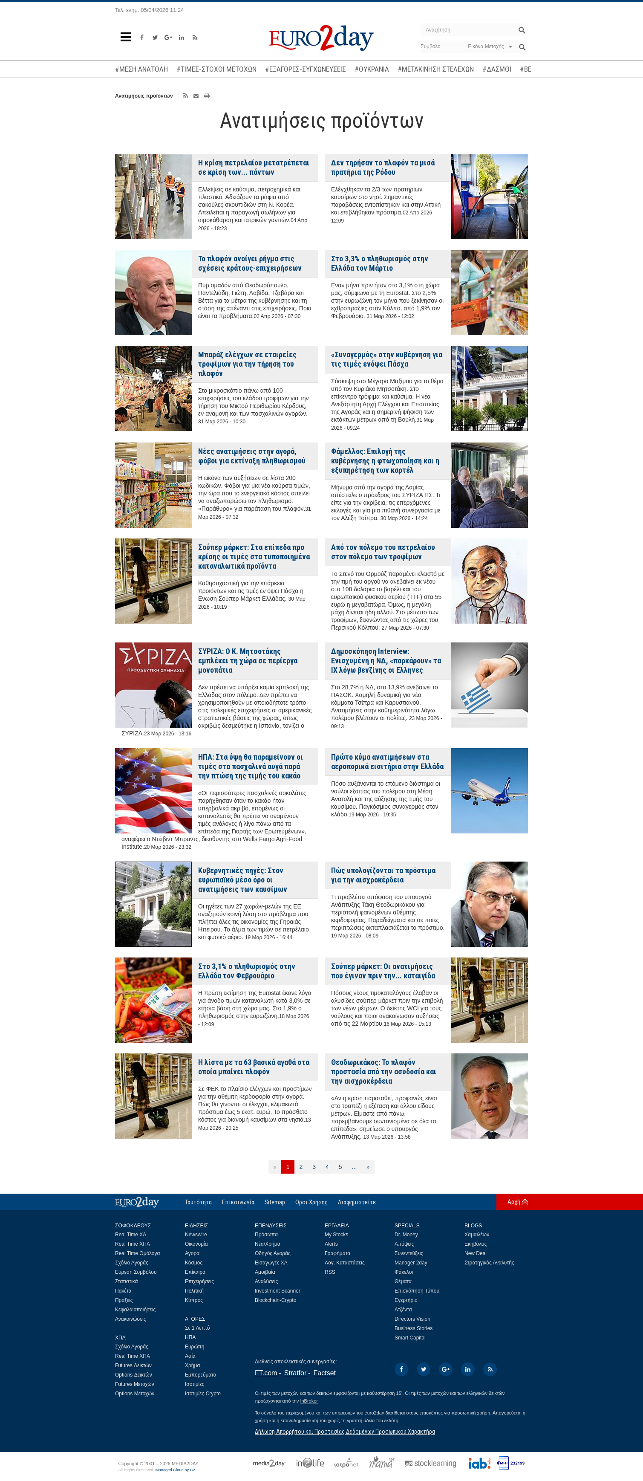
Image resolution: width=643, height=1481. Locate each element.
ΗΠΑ (190, 1337)
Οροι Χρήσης (311, 1202)
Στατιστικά (126, 1281)
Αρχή (513, 1202)
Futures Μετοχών (134, 1384)
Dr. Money (406, 1235)
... (354, 1166)
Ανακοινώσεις (130, 1319)
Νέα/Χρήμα (267, 1244)
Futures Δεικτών (133, 1365)
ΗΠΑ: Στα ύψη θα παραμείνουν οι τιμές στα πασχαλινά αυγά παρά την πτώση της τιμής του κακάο (250, 766)
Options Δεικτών (133, 1375)
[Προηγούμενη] (275, 1167)
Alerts (331, 1244)
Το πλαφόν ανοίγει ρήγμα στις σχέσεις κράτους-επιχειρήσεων (250, 263)
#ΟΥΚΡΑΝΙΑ (372, 69)
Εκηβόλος (475, 1244)
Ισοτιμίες (194, 1384)
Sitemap (275, 1202)
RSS (330, 1272)
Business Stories (414, 1328)
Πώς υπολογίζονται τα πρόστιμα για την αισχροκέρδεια (383, 875)
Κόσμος (193, 1263)
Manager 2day (411, 1263)
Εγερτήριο (406, 1300)
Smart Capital (410, 1338)
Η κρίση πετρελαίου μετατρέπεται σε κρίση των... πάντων (253, 167)
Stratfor (295, 1373)
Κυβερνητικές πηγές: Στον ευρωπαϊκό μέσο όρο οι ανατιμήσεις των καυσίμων (242, 880)
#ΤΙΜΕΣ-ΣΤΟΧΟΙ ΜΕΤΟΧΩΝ (216, 69)
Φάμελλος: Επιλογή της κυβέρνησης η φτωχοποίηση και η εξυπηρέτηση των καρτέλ (385, 460)
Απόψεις (404, 1244)
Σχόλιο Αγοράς (131, 1263)
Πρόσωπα (266, 1235)
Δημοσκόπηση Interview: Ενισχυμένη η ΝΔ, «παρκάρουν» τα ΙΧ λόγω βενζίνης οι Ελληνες (386, 660)
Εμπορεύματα (200, 1375)
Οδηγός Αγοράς (273, 1253)
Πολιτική (194, 1291)
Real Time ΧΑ (130, 1235)
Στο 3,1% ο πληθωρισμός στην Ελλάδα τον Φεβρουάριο (246, 971)
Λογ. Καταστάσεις (345, 1263)
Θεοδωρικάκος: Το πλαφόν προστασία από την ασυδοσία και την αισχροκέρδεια (383, 1071)
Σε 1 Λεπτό (197, 1328)
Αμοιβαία (265, 1272)
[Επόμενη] (368, 1167)
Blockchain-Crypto (275, 1300)
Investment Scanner (277, 1291)
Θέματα (403, 1281)
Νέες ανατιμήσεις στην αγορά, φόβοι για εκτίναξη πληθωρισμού (252, 456)
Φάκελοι (404, 1272)
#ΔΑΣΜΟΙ (496, 69)
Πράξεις (124, 1300)
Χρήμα (192, 1365)
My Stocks (336, 1235)
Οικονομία (196, 1244)
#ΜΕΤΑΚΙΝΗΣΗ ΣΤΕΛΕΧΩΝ (436, 69)
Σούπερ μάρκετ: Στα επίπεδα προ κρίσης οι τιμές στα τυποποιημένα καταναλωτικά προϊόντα (254, 556)
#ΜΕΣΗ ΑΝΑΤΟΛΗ (141, 69)
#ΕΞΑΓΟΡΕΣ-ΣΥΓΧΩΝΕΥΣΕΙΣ (305, 69)
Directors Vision (412, 1319)
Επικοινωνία (238, 1202)
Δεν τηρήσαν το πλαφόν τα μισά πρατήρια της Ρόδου (383, 167)
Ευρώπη (195, 1347)
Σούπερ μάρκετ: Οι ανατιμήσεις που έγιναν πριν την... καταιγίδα (383, 971)
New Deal (475, 1253)
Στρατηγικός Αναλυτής (489, 1263)
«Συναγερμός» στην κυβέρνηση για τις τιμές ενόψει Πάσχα (386, 359)
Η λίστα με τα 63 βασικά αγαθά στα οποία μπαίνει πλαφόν (253, 1067)
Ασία (190, 1356)
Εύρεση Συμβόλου (135, 1272)
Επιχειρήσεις (199, 1281)
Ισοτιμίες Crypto (203, 1394)
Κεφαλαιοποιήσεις (135, 1310)
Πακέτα (123, 1291)
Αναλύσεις (266, 1281)
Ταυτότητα (198, 1202)
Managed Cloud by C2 (175, 1470)
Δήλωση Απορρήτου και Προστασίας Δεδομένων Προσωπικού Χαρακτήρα (345, 1431)
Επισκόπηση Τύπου (417, 1291)
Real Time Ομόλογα (137, 1253)
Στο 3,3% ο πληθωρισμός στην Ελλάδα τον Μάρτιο (379, 263)
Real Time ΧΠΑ (132, 1244)
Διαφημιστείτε (357, 1202)
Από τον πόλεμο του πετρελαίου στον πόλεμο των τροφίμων (383, 552)
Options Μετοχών (134, 1394)
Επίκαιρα (195, 1272)
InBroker (309, 1400)
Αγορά (192, 1253)
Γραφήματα (337, 1253)
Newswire (196, 1235)
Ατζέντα (403, 1310)
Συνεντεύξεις (409, 1253)
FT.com (266, 1373)
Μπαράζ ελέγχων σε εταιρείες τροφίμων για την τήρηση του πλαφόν (247, 364)
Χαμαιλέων (476, 1235)
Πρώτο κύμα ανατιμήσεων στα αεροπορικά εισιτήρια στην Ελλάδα (387, 761)
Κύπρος (194, 1300)
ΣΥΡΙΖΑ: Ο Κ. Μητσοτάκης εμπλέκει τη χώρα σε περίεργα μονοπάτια (247, 660)
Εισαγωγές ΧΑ (271, 1263)
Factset (325, 1373)
